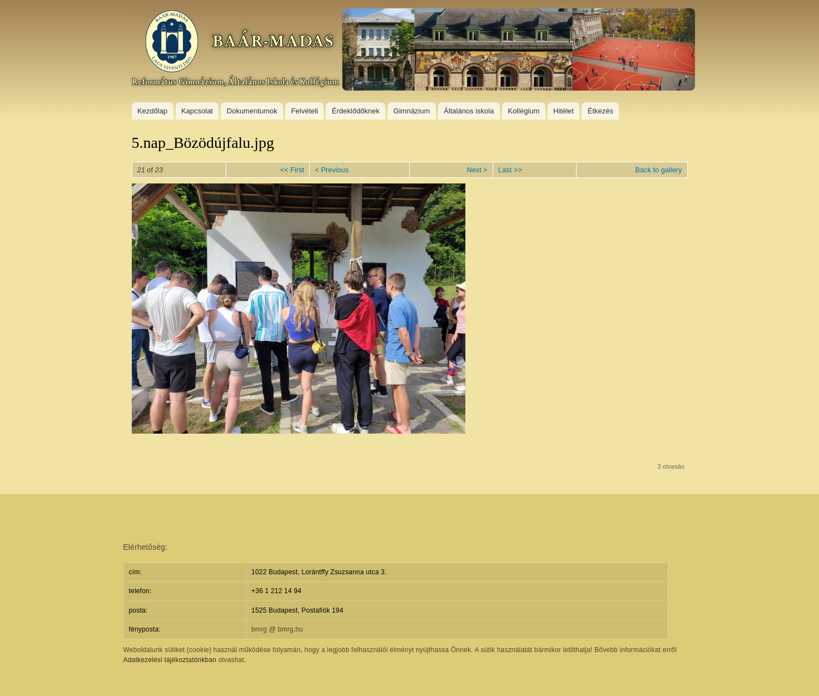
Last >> (510, 170)
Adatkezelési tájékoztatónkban (170, 660)
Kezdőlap (152, 111)
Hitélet (563, 111)
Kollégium (523, 111)
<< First (292, 170)
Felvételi (304, 111)
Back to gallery (658, 170)
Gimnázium (412, 111)
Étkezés (600, 111)
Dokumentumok (252, 111)
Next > (476, 170)
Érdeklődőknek (356, 111)
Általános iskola (469, 111)
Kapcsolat (197, 111)
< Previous (332, 170)
